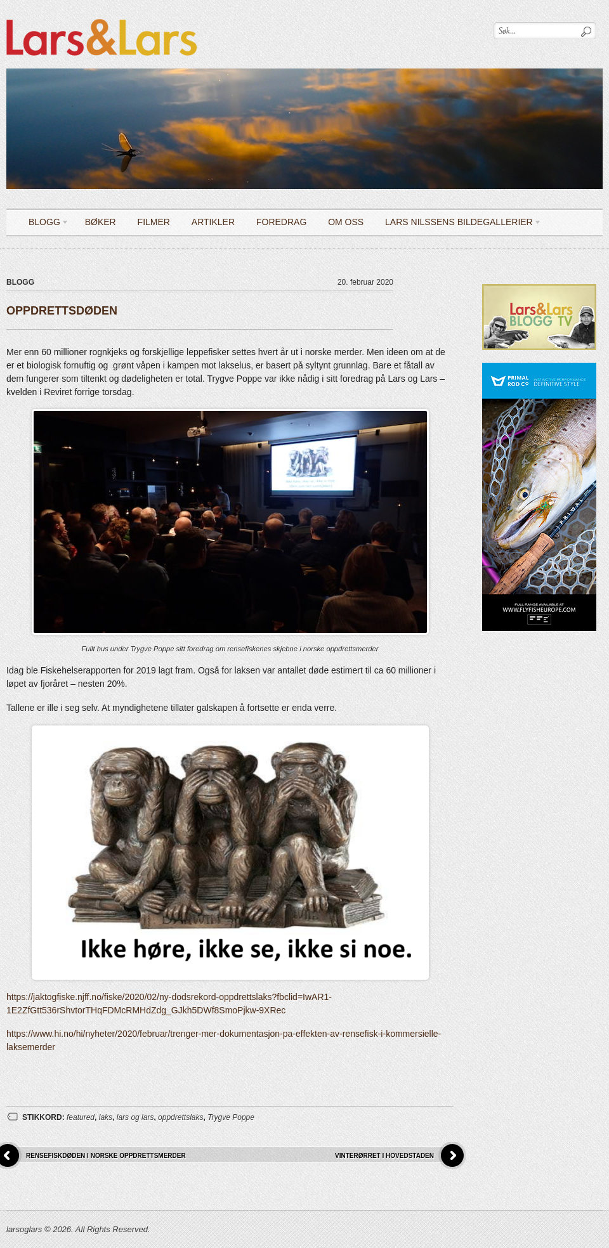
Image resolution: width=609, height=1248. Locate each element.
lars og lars (135, 1117)
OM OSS (345, 222)
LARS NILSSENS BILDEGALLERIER (459, 224)
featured (81, 1117)
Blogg (44, 224)
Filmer (154, 222)
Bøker (100, 222)
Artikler (213, 222)
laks (105, 1117)
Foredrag (281, 222)
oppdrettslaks (180, 1117)
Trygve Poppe (230, 1117)
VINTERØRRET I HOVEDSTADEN (384, 1155)
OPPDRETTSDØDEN (61, 310)
